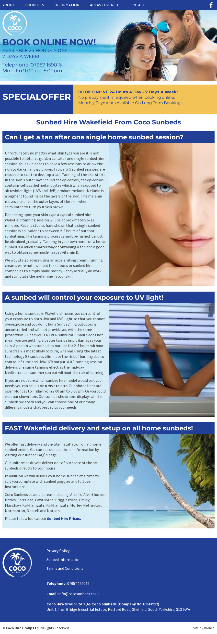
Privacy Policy (57, 550)
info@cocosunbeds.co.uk (78, 593)
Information (67, 4)
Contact (136, 4)
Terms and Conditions (64, 568)
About (8, 4)
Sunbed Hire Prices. (64, 518)
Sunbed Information (63, 559)
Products (34, 4)
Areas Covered (104, 4)
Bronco (209, 628)
